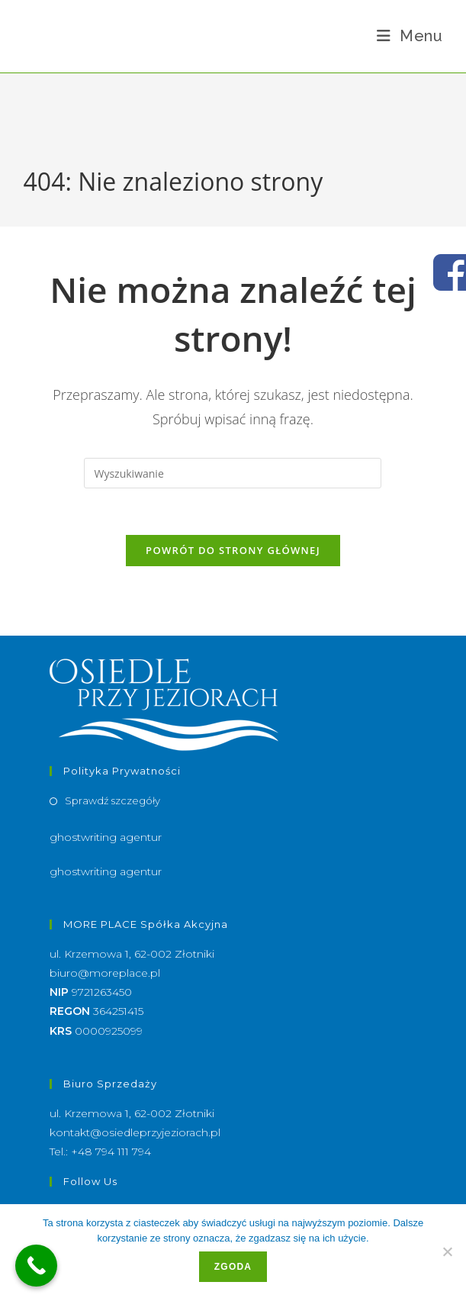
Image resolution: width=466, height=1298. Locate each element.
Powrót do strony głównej (233, 550)
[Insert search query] (232, 473)
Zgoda (233, 1266)
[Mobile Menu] (410, 36)
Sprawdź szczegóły (112, 800)
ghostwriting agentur (106, 837)
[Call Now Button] (36, 1266)
